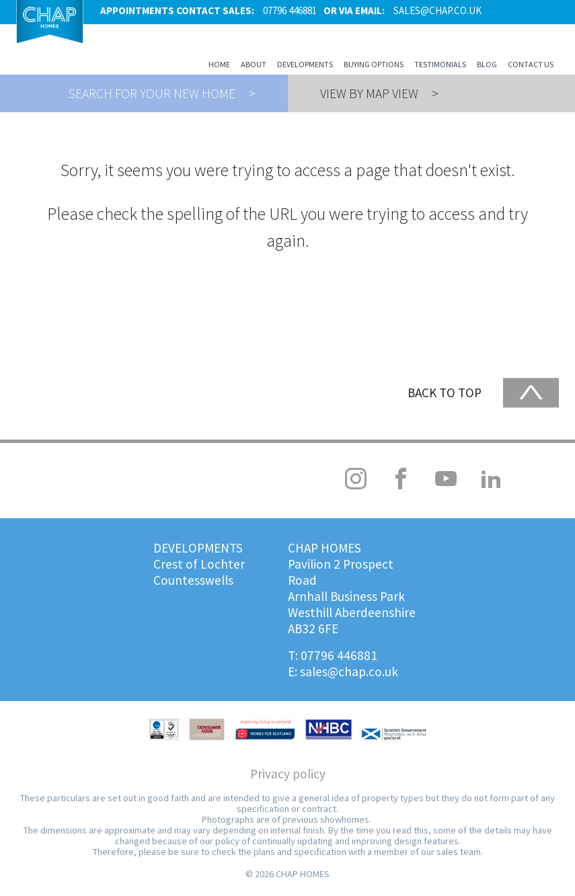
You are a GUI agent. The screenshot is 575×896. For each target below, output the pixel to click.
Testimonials (440, 64)
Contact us (530, 64)
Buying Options (374, 64)
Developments (305, 64)
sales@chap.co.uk (349, 671)
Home (219, 64)
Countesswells (193, 580)
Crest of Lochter (199, 564)
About (253, 64)
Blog (487, 64)
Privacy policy (287, 774)
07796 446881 (339, 655)
